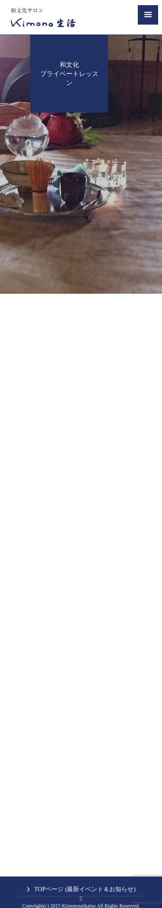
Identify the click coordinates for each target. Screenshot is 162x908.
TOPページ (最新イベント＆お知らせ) (85, 870)
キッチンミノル (66, 894)
